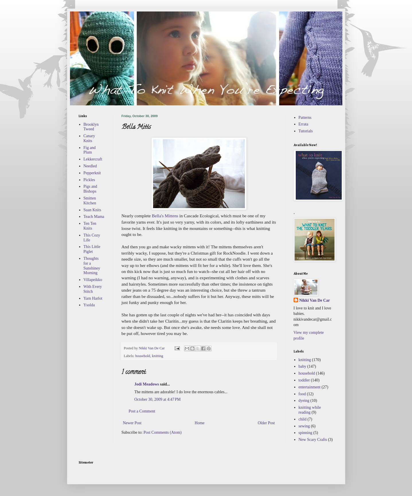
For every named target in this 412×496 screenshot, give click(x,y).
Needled (90, 166)
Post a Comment (142, 411)
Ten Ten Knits (89, 225)
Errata (303, 124)
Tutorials (305, 131)
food (302, 394)
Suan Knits (92, 210)
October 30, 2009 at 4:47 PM (157, 399)
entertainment (309, 387)
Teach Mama (93, 216)
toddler (304, 380)
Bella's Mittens (165, 215)
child (302, 419)
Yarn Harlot (92, 298)
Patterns (304, 117)
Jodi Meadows (146, 384)
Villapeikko (92, 280)
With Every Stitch (92, 289)
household (142, 356)
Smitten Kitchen (89, 200)
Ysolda (89, 305)
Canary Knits (89, 138)
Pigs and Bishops (90, 188)
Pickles (89, 180)
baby (302, 366)
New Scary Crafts (312, 439)
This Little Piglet (91, 249)
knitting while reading (309, 409)
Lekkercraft (92, 159)
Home (199, 423)
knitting (157, 356)
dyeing (303, 400)
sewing (304, 426)
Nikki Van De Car (314, 300)
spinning (305, 433)
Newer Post (132, 423)
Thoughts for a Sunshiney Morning (91, 265)
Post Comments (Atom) (163, 432)
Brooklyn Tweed (91, 126)
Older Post (266, 423)
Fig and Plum (89, 150)
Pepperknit (92, 173)
